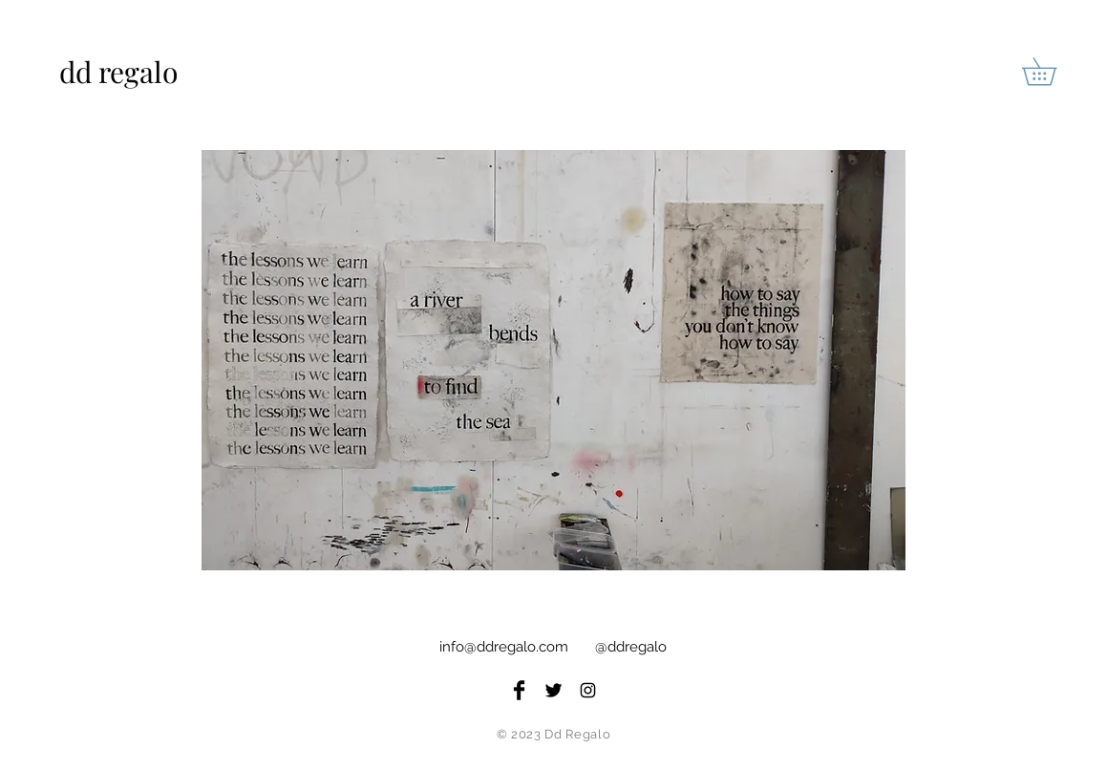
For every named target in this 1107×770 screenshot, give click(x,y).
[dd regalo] (139, 72)
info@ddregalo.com (503, 646)
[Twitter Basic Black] (553, 690)
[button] (1052, 71)
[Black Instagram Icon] (588, 690)
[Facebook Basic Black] (519, 690)
